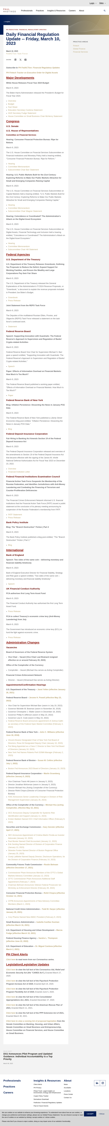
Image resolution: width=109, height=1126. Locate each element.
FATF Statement (15, 515)
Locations (67, 1091)
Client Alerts (38, 1084)
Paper (10, 395)
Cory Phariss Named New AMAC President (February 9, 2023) (34, 917)
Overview (12, 101)
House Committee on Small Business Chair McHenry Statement (35, 116)
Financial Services (80, 52)
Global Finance (79, 49)
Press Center (68, 1094)
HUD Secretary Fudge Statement (22, 113)
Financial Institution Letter (19, 472)
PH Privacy (37, 1088)
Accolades (67, 1088)
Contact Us (68, 1097)
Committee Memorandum (19, 167)
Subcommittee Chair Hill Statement (23, 249)
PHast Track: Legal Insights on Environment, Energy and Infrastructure (47, 1092)
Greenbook (13, 297)
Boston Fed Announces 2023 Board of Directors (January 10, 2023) (36, 768)
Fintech (76, 46)
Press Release (14, 301)
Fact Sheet (12, 107)
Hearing (11, 164)
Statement (12, 326)
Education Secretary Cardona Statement (25, 110)
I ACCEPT (90, 1114)
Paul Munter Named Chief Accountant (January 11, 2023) (32, 841)
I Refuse (101, 1114)
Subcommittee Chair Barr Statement (23, 170)
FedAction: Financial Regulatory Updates (48, 1102)
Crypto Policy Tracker (41, 1096)
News (66, 1084)
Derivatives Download (41, 1099)
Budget (11, 104)
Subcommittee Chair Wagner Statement (25, 211)
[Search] (104, 11)
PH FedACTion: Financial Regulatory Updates (26, 29)
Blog (10, 429)
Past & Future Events (41, 1106)
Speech (11, 366)
